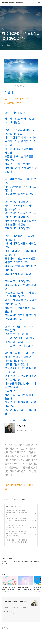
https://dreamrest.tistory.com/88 (21, 420)
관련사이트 (5, 628)
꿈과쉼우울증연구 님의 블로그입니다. (15, 607)
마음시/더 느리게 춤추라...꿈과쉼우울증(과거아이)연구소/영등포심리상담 (16, 512)
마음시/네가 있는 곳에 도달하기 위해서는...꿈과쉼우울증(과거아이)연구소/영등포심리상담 (16, 533)
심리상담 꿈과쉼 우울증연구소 (13, 3)
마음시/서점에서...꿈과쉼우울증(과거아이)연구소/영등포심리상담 (16, 526)
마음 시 (8, 506)
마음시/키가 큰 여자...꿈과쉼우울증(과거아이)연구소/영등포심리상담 (16, 541)
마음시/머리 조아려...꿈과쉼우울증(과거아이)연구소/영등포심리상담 (16, 519)
